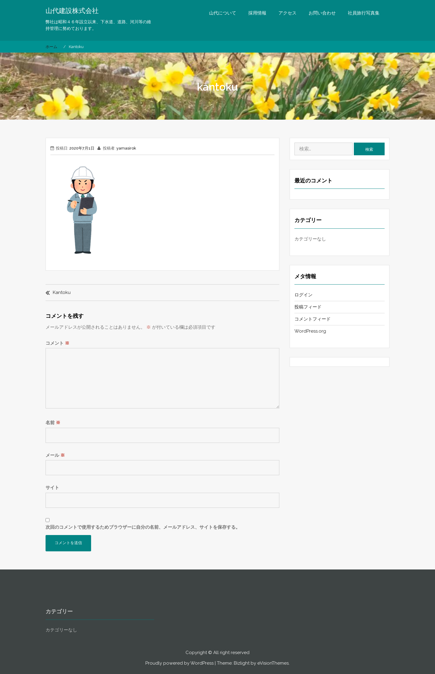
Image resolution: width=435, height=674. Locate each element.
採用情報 (257, 13)
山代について (222, 13)
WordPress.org (310, 331)
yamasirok (126, 148)
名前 (53, 422)
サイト (52, 487)
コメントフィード (312, 319)
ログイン (303, 295)
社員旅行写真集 (363, 13)
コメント (57, 343)
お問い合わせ (322, 13)
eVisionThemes (273, 663)
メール (55, 455)
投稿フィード (308, 307)
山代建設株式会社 (72, 10)
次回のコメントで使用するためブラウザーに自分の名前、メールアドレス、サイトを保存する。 (143, 527)
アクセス (287, 13)
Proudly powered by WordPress (179, 663)
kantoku (62, 292)
